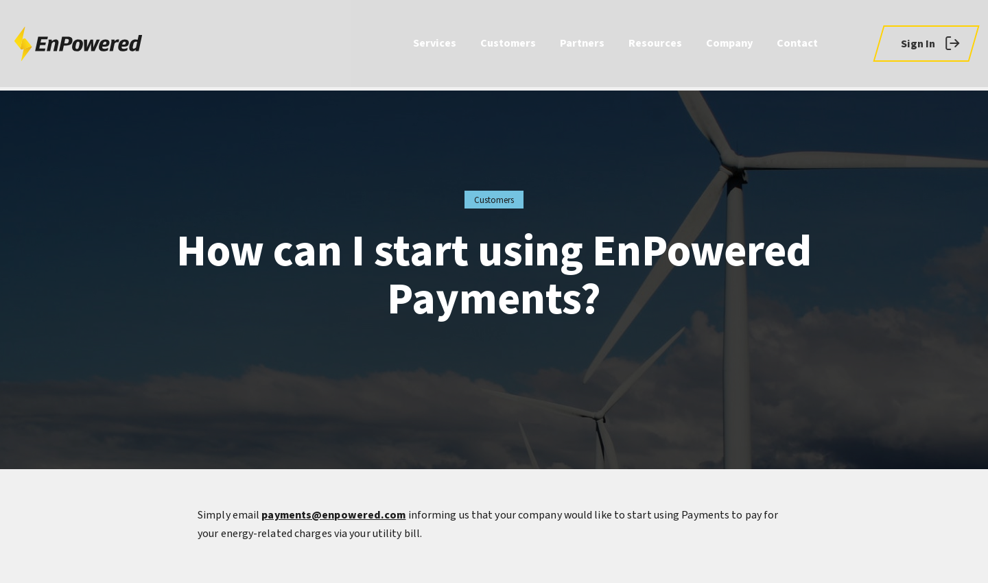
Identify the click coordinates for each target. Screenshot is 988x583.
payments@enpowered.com (333, 515)
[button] (926, 45)
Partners (582, 45)
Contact (797, 45)
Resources (655, 45)
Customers (508, 45)
